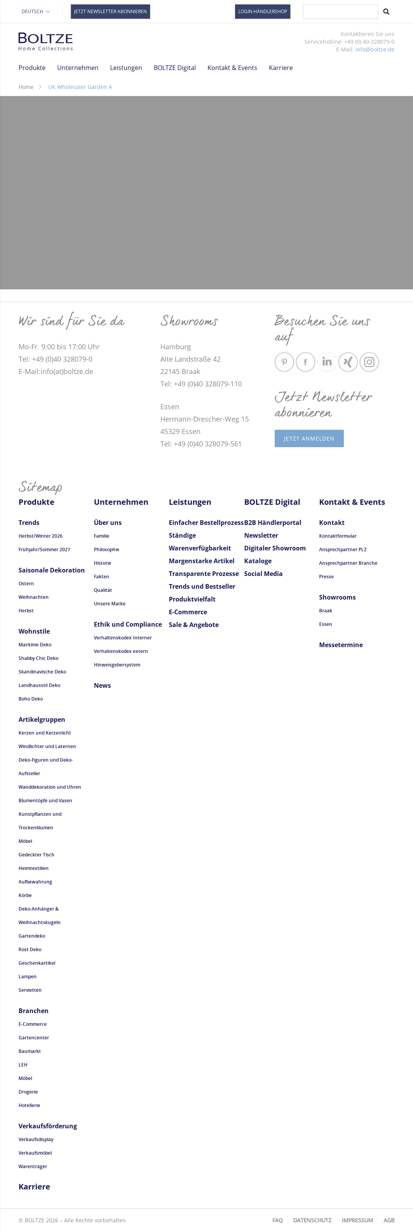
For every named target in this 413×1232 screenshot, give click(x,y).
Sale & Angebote (194, 624)
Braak (325, 610)
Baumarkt (30, 1051)
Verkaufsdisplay (36, 1139)
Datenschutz (312, 1220)
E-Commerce (33, 1024)
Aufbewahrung (35, 881)
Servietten (30, 990)
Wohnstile (34, 631)
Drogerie (28, 1091)
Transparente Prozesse (204, 573)
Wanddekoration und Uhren (50, 787)
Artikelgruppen (42, 719)
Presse (326, 576)
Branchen (34, 1010)
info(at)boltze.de (67, 371)
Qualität (103, 590)
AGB (389, 1220)
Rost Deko (30, 949)
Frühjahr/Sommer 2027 (44, 549)
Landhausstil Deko (39, 685)
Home (26, 87)
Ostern (26, 583)
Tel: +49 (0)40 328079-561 (201, 443)
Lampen (28, 976)
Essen (325, 624)
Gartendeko (32, 936)
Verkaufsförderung (48, 1126)
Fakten (101, 576)
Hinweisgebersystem (117, 664)
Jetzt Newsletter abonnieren (110, 11)
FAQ (277, 1220)
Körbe (25, 895)
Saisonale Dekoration (52, 570)
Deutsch (36, 11)
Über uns (108, 522)
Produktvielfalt (192, 599)
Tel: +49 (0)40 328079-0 (55, 359)
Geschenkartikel (37, 963)
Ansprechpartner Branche (348, 563)
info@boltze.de (374, 49)
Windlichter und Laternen (47, 746)
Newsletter (261, 535)
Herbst (26, 610)
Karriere (281, 67)
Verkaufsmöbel (35, 1153)
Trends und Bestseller (202, 586)
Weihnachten (34, 597)
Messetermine (341, 645)
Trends (29, 522)
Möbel (25, 841)
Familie (101, 536)
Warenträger (33, 1166)
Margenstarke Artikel (202, 561)
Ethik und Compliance (128, 624)
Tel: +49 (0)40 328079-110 (201, 383)
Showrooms (337, 597)
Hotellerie (29, 1105)
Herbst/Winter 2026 (41, 536)
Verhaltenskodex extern (121, 651)
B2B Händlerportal (272, 522)
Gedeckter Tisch (36, 854)
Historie (102, 563)
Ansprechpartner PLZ (343, 549)
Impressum (357, 1220)
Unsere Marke (110, 603)
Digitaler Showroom (275, 548)
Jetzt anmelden (309, 438)
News (102, 685)
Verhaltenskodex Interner (123, 637)
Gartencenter (34, 1037)
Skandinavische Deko (42, 671)
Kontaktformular (338, 536)
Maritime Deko (35, 644)
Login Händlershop (262, 11)
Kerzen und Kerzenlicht (45, 733)
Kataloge (258, 561)
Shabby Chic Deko (38, 658)
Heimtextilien (34, 868)
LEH (23, 1064)
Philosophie (106, 549)
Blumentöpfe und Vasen (45, 800)
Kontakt (332, 522)
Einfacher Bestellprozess (206, 522)
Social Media (263, 573)
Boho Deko (31, 698)
